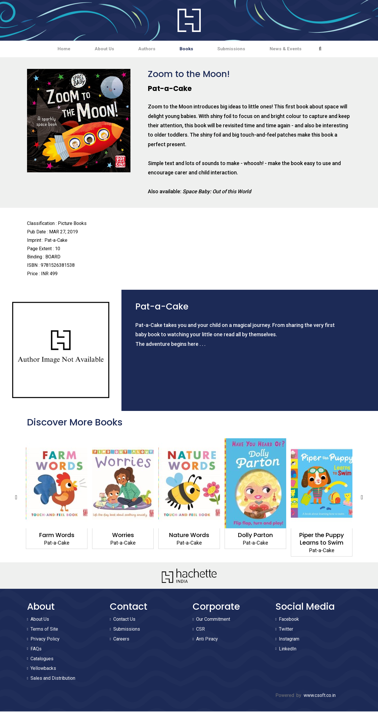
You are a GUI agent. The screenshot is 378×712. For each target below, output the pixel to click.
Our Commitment (213, 620)
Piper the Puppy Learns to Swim (321, 539)
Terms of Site (44, 629)
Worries (123, 535)
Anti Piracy (207, 639)
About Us (96, 49)
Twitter (286, 629)
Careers (121, 639)
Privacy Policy (45, 639)
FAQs (36, 649)
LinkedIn (287, 649)
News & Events (298, 49)
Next (362, 497)
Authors (144, 49)
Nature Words (189, 535)
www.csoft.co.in (320, 696)
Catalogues (42, 659)
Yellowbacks (43, 669)
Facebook (289, 620)
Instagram (289, 639)
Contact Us (124, 620)
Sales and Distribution (53, 678)
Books (189, 49)
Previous (16, 497)
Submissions (239, 49)
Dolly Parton (255, 535)
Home (50, 49)
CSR (200, 629)
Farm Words (56, 535)
